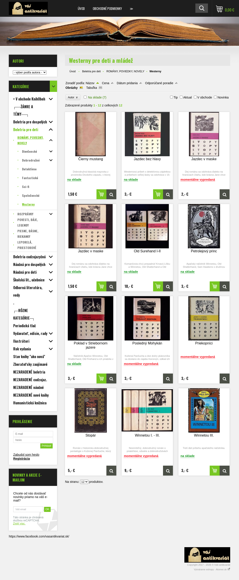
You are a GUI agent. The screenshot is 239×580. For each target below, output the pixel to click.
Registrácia (21, 458)
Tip (176, 97)
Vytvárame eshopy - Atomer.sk (212, 569)
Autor (73, 97)
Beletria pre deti (91, 71)
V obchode (204, 97)
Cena (105, 83)
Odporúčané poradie (159, 83)
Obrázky (71, 87)
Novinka (223, 97)
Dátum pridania (127, 83)
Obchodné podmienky (107, 8)
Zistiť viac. (19, 523)
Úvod (81, 8)
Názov (90, 83)
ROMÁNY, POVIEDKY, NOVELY (125, 71)
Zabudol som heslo (26, 454)
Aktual (187, 97)
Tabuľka (91, 87)
